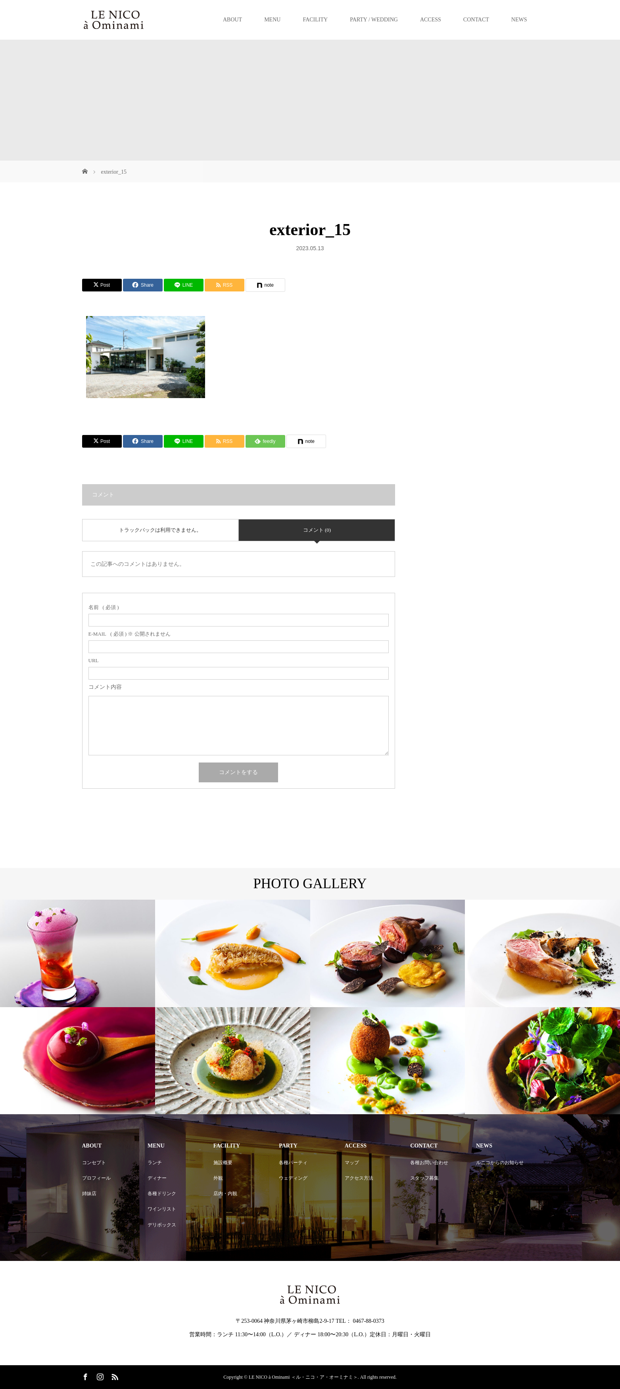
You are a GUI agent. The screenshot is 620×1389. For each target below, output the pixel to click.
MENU (272, 20)
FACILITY (315, 20)
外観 (218, 1178)
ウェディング (293, 1178)
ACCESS (430, 20)
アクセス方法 (359, 1178)
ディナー (157, 1178)
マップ (352, 1162)
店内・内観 (225, 1193)
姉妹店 (89, 1193)
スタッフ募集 (424, 1178)
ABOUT (232, 20)
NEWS (519, 20)
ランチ (155, 1162)
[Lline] (183, 285)
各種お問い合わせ (429, 1162)
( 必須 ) (103, 607)
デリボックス (162, 1225)
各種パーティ (293, 1162)
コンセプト (94, 1162)
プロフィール (96, 1178)
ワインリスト (162, 1209)
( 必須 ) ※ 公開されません (129, 633)
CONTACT (476, 20)
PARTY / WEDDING (374, 20)
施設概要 (222, 1162)
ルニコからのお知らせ (500, 1162)
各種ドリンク (162, 1193)
